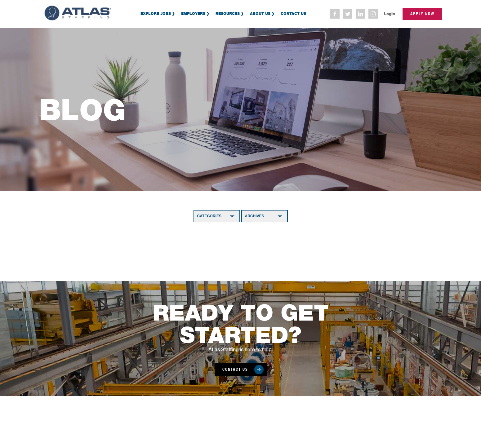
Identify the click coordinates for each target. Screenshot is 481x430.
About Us (260, 13)
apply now (422, 13)
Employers (193, 13)
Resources (228, 13)
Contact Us (293, 13)
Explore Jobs (155, 13)
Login (389, 13)
